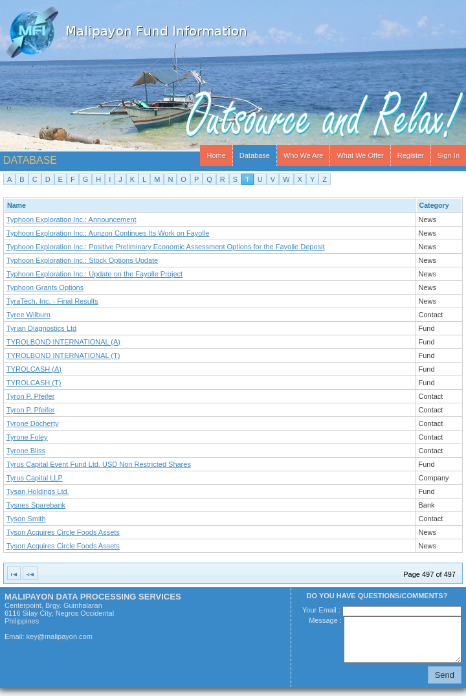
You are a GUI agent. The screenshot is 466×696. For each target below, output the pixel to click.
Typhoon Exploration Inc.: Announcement (71, 219)
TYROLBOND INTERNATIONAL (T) (63, 355)
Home (215, 155)
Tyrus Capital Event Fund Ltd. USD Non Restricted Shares (98, 464)
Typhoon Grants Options (44, 287)
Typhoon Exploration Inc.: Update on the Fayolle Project (94, 274)
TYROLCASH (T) (33, 383)
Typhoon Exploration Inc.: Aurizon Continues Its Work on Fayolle (107, 233)
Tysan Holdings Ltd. (37, 491)
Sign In (449, 155)
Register (410, 155)
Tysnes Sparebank (35, 505)
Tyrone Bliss (25, 451)
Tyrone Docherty (32, 423)
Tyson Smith (26, 518)
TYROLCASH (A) (33, 369)
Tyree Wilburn (28, 315)
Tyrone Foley (27, 437)
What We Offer (360, 155)
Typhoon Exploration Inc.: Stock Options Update (82, 260)
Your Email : (322, 610)
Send (444, 675)
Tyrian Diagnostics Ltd (41, 328)
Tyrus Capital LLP (34, 478)
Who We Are (303, 155)
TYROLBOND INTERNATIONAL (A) (63, 342)
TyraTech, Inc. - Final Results (52, 301)
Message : (326, 620)
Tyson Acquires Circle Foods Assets (63, 532)
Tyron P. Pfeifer (30, 396)
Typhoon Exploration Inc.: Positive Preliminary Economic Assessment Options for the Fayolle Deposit (165, 247)
